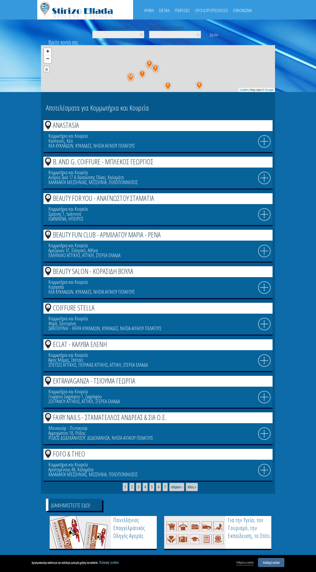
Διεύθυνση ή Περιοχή (166, 27)
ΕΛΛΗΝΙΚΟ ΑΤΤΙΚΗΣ (64, 255)
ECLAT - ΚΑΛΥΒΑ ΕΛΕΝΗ (80, 344)
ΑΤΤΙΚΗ (88, 255)
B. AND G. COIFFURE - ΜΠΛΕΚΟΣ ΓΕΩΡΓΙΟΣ (103, 161)
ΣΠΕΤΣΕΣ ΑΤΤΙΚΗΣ (62, 365)
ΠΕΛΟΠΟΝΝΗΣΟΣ (123, 182)
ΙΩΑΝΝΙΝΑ (57, 218)
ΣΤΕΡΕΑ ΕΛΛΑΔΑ (108, 255)
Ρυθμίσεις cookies (245, 562)
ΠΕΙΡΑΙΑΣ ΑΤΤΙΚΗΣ (93, 365)
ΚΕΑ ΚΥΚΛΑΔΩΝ (60, 145)
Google (269, 89)
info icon (264, 141)
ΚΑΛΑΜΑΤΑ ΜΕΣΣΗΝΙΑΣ (67, 182)
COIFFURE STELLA (74, 307)
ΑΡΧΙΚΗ (149, 10)
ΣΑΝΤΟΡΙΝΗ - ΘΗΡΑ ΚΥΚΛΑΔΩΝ (74, 328)
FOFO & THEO (69, 453)
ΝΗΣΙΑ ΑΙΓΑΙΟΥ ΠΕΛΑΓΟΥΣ (114, 145)
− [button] (47, 59)
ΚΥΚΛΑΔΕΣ (83, 145)
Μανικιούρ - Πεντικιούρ (67, 428)
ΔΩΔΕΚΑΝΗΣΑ (98, 438)
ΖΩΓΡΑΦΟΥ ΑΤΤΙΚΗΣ (64, 401)
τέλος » (192, 487)
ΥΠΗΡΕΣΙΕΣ (182, 10)
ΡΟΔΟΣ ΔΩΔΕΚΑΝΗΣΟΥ (66, 438)
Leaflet (244, 89)
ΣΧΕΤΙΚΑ (164, 10)
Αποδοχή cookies (271, 562)
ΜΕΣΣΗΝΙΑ (98, 182)
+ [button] (47, 52)
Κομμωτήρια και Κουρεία (68, 136)
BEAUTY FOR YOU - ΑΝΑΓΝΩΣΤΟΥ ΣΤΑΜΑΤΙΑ (103, 198)
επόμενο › (176, 487)
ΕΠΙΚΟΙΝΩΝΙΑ (242, 10)
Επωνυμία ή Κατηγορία (111, 27)
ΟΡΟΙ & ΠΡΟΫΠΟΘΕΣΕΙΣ (211, 10)
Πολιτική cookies (109, 562)
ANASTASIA (66, 125)
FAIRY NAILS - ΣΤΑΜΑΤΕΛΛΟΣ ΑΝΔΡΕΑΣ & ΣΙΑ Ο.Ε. (110, 417)
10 (48, 452)
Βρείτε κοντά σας (63, 42)
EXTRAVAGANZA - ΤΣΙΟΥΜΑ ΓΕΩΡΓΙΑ (94, 380)
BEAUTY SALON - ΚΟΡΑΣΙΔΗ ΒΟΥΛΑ (93, 271)
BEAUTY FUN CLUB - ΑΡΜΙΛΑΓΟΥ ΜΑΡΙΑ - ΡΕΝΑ (107, 234)
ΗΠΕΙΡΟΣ (75, 218)
